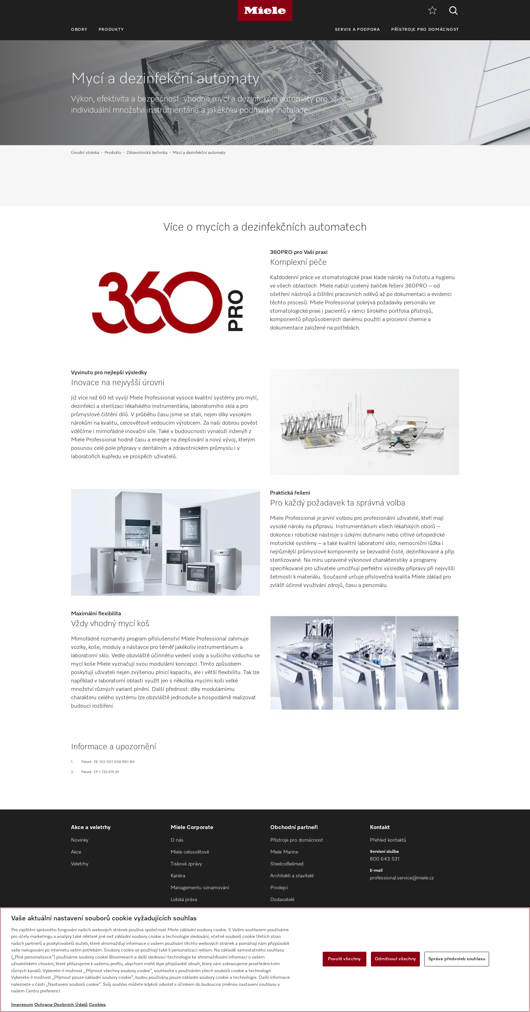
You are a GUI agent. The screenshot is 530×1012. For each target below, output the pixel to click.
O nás (177, 840)
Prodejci (279, 887)
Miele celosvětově (190, 852)
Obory (79, 30)
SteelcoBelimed (286, 864)
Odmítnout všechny (395, 959)
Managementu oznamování (200, 887)
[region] (265, 959)
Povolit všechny (344, 959)
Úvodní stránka (85, 153)
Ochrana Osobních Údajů (61, 1005)
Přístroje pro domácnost (425, 30)
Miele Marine (284, 852)
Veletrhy (79, 864)
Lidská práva (184, 899)
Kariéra (178, 875)
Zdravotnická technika (147, 153)
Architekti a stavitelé (292, 875)
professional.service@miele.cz (402, 878)
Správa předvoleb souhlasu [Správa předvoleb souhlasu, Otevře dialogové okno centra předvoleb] (456, 959)
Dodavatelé (282, 899)
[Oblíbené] (432, 10)
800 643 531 (385, 859)
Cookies (97, 1005)
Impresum (22, 1005)
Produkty (111, 30)
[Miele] (265, 10)
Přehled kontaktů (388, 840)
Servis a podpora (357, 30)
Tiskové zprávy (186, 864)
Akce (76, 852)
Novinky (79, 840)
